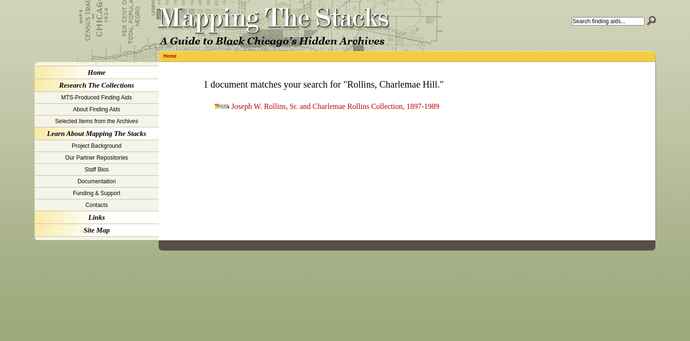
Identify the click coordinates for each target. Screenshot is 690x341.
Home (170, 56)
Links (96, 217)
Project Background (97, 146)
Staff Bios (96, 169)
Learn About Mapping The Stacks (96, 133)
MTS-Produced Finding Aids (96, 97)
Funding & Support (96, 193)
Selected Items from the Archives (96, 121)
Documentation (97, 181)
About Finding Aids (96, 109)
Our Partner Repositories (96, 157)
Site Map (96, 230)
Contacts (96, 205)
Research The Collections (96, 85)
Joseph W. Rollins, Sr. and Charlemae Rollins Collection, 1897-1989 (335, 106)
